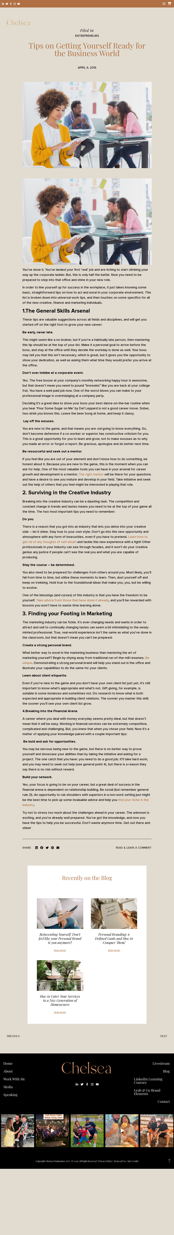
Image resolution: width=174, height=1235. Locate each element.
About (8, 1071)
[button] (36, 847)
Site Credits (132, 1161)
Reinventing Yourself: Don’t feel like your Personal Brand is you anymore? (60, 938)
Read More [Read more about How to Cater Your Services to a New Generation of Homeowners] (60, 1012)
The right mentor (91, 474)
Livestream (161, 1063)
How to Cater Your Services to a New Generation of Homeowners (60, 1000)
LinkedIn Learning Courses (148, 1081)
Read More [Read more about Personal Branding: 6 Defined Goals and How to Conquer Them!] (114, 950)
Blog (166, 1071)
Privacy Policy (105, 1161)
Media (8, 1086)
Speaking (10, 1094)
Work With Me (15, 1079)
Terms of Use (120, 1161)
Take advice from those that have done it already (72, 600)
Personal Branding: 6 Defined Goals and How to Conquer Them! (114, 938)
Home (8, 1063)
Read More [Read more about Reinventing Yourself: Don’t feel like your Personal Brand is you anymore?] (60, 950)
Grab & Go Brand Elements (147, 1092)
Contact (164, 1101)
